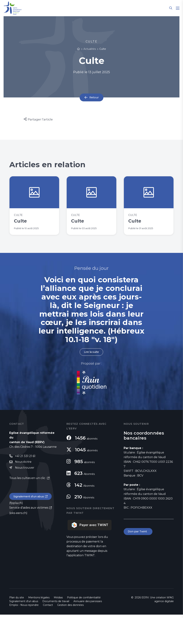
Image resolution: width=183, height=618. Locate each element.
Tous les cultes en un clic (27, 482)
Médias (58, 600)
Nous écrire (23, 465)
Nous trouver (24, 471)
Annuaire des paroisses (87, 604)
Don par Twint (139, 535)
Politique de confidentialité (84, 600)
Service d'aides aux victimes (28, 512)
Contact (48, 608)
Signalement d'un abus (30, 500)
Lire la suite (91, 355)
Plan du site (16, 600)
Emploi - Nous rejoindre (24, 608)
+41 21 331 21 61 (25, 459)
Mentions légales (39, 600)
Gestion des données (70, 608)
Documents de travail (55, 604)
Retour (94, 97)
